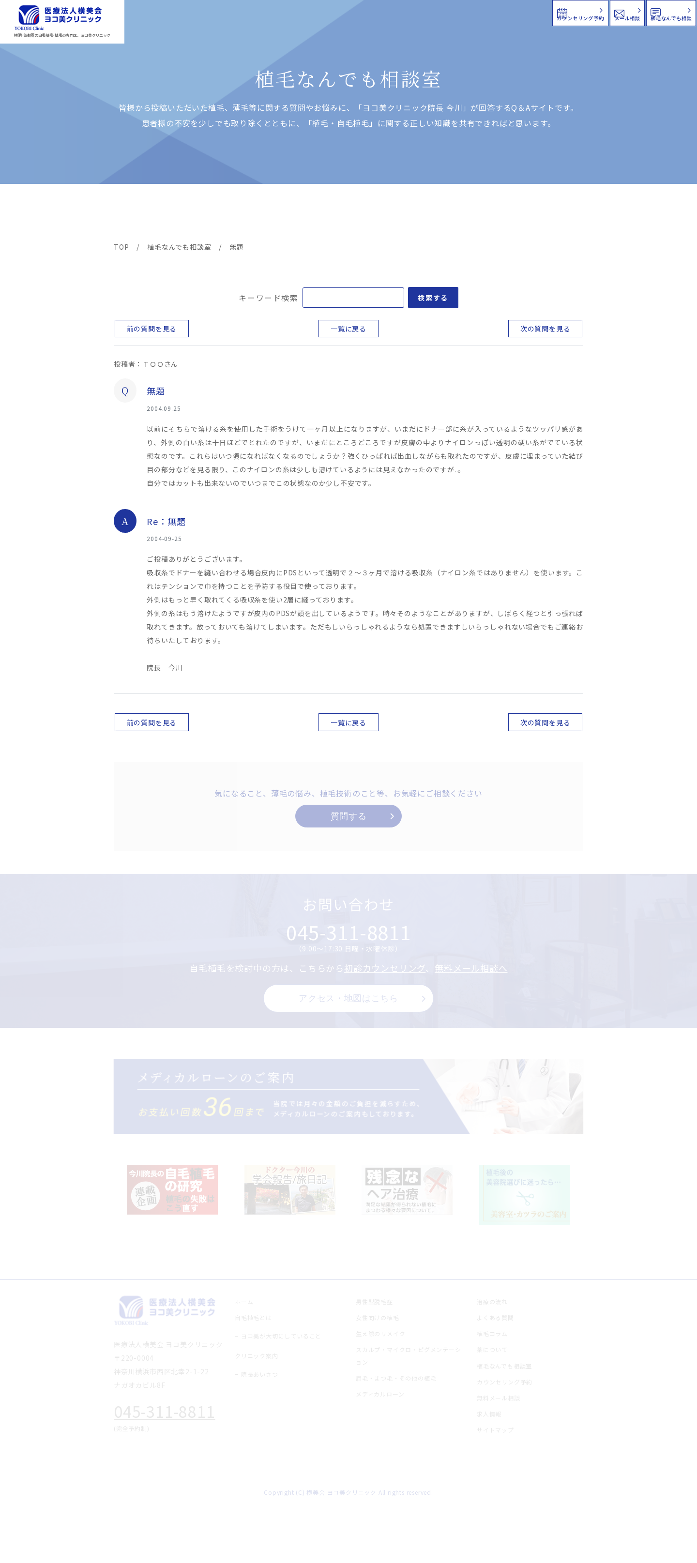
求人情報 (554, 214)
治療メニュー (201, 214)
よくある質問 (384, 214)
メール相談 (521, 12)
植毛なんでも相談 (633, 12)
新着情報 (440, 214)
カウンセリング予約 (405, 12)
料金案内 (327, 214)
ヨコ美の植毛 (143, 214)
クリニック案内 (265, 214)
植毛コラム (496, 214)
